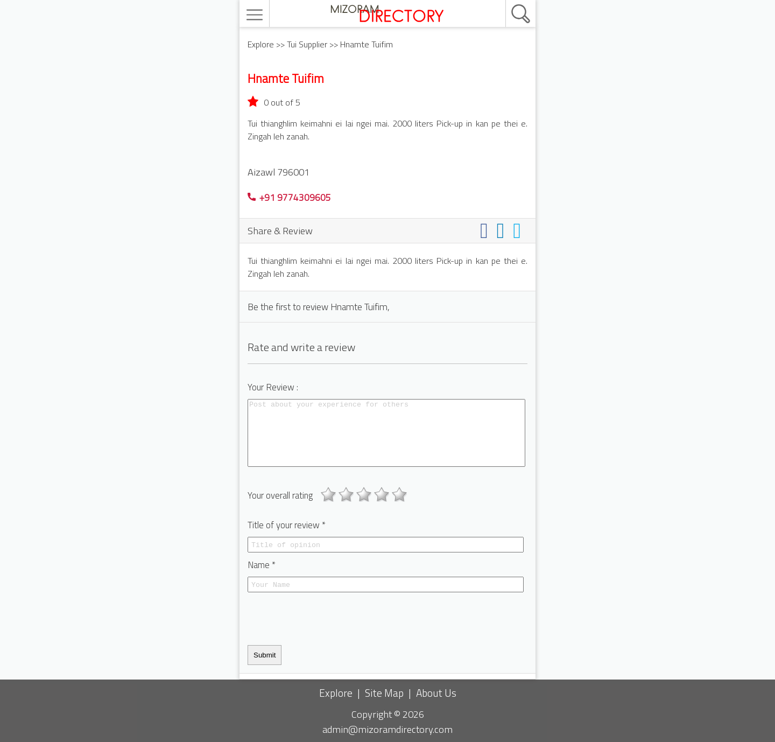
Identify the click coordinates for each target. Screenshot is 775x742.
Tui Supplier (307, 44)
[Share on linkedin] (503, 230)
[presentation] (329, 619)
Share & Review (280, 230)
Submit (264, 655)
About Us (436, 693)
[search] (509, 0)
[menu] (256, 15)
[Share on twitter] (519, 230)
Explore (261, 44)
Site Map (384, 693)
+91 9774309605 (289, 197)
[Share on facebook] (486, 230)
